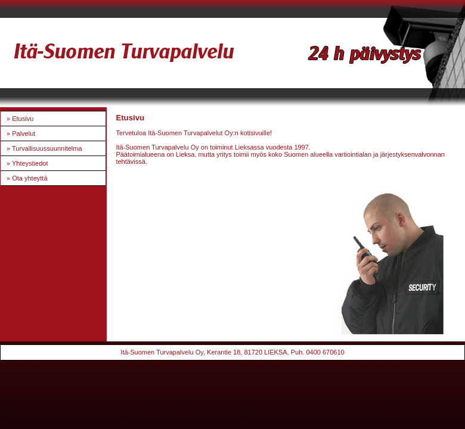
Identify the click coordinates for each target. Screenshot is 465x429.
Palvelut (23, 133)
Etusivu (22, 118)
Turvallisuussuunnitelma (47, 148)
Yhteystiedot (30, 163)
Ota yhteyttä (29, 178)
